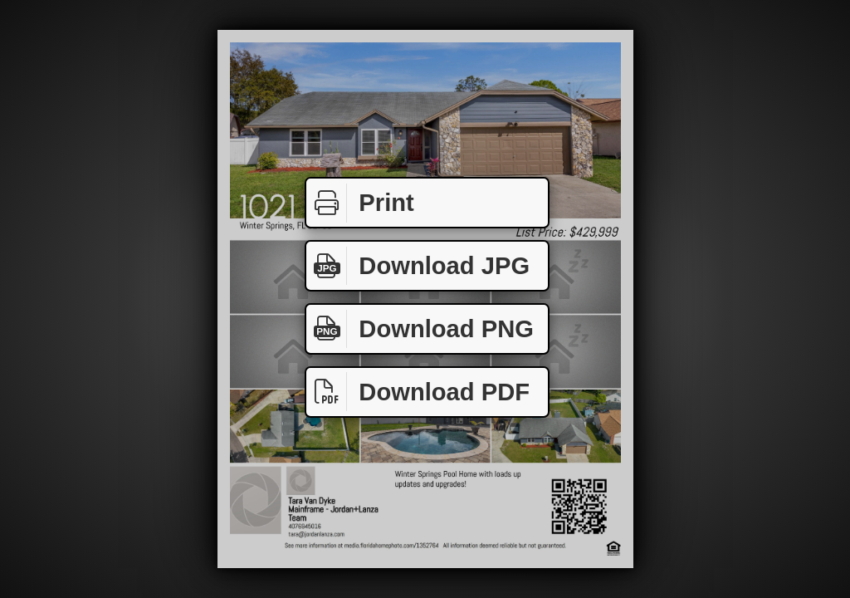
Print (360, 203)
